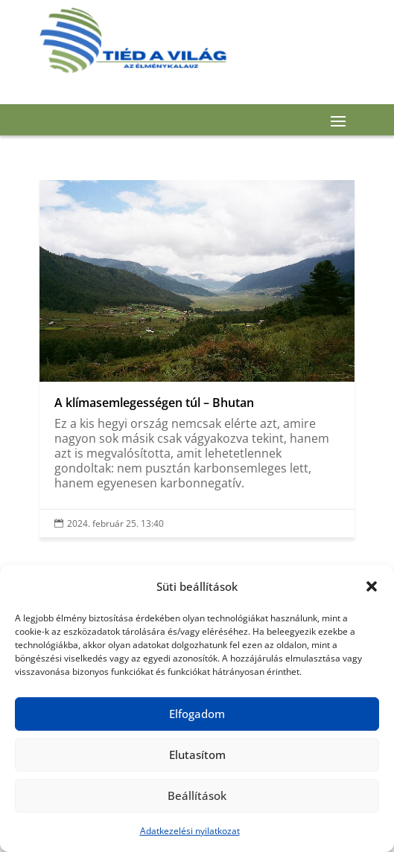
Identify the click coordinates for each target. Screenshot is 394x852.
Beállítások (197, 795)
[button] (371, 586)
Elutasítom (197, 754)
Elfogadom (197, 713)
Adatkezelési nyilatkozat (190, 830)
